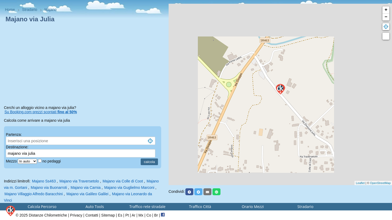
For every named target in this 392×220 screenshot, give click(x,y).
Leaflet (360, 183)
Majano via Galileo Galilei (87, 194)
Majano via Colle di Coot (123, 181)
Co (149, 215)
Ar (133, 215)
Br (156, 215)
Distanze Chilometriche (48, 215)
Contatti (91, 215)
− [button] (386, 17)
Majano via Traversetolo (79, 181)
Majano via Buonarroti (49, 187)
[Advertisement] (84, 65)
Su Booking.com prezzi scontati (41, 112)
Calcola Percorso (42, 206)
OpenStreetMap (380, 183)
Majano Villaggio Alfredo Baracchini (34, 194)
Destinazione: (17, 147)
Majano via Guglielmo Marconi (129, 187)
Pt (127, 215)
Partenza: (14, 134)
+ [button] (386, 10)
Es (120, 215)
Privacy (76, 215)
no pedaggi (52, 161)
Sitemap (108, 215)
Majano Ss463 (44, 181)
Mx (140, 215)
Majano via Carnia (85, 187)
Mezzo (12, 161)
